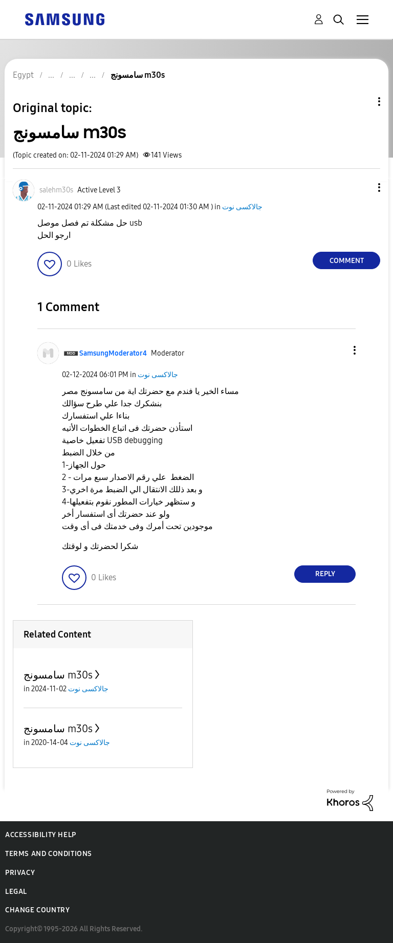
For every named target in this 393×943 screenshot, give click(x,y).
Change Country (37, 910)
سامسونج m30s (58, 675)
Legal (16, 891)
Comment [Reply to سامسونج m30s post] (347, 260)
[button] (362, 187)
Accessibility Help (40, 834)
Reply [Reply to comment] (325, 573)
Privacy (20, 872)
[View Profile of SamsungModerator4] (113, 353)
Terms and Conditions (48, 853)
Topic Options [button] (361, 101)
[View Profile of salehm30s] (56, 190)
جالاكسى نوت (242, 207)
